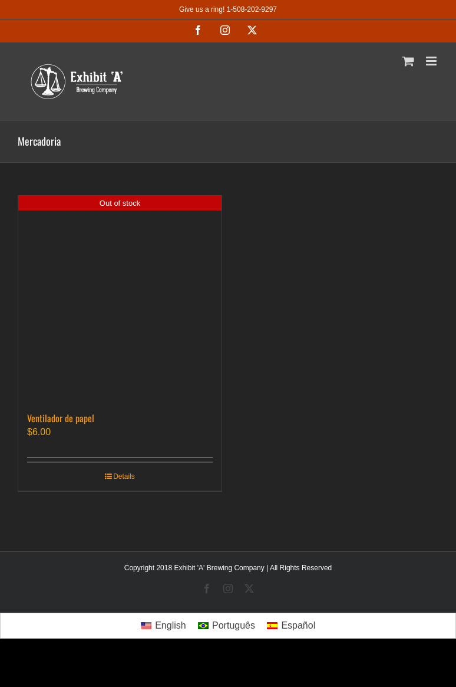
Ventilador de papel (60, 418)
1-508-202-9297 (252, 9)
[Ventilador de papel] (120, 297)
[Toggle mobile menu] (432, 61)
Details (124, 476)
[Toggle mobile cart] (408, 61)
